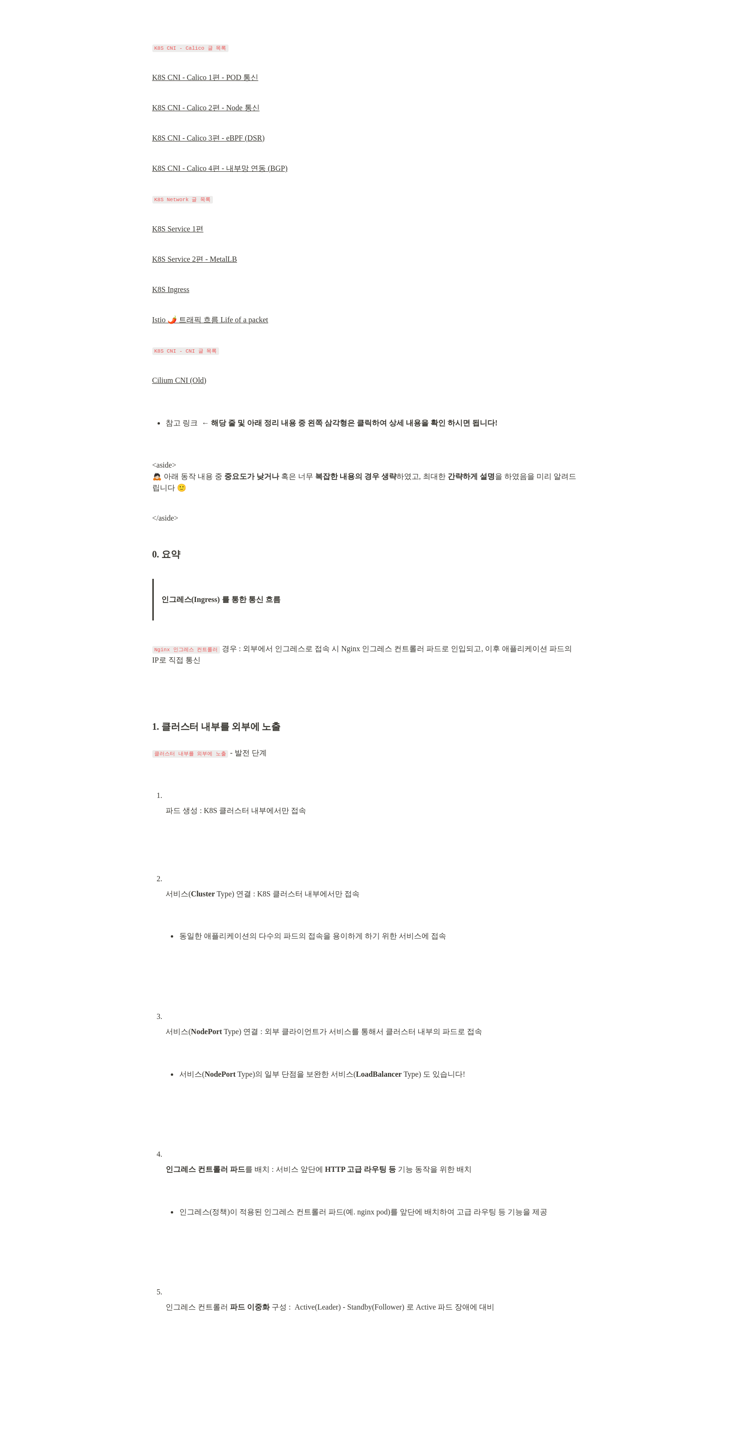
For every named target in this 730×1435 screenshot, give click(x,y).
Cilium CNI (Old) (179, 380)
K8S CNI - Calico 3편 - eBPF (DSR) (208, 138)
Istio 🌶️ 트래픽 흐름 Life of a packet (210, 320)
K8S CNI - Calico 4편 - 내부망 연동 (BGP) (220, 168)
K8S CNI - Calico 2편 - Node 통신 (206, 108)
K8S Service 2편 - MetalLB (194, 259)
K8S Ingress (171, 289)
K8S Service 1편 (177, 229)
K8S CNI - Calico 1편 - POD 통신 (205, 77)
